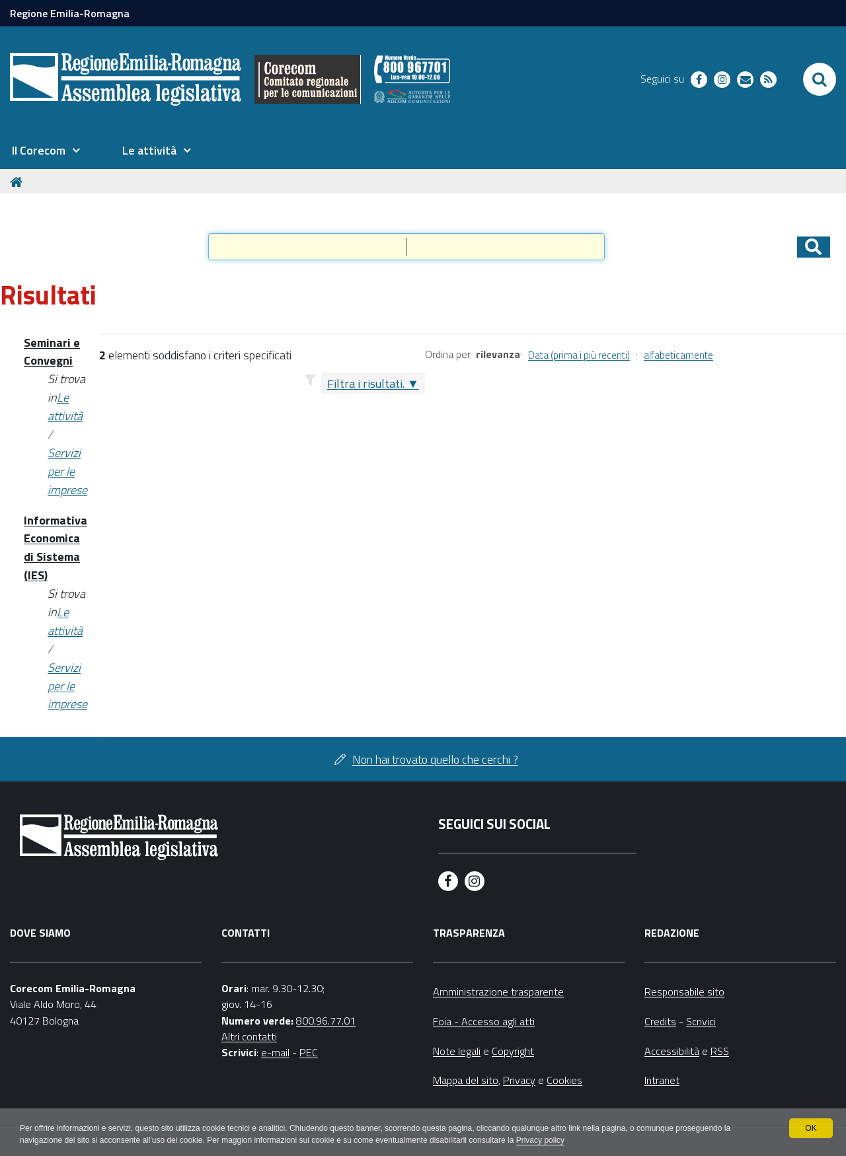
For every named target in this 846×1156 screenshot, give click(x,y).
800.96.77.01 (326, 1021)
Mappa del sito (465, 1080)
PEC (308, 1052)
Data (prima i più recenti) (579, 355)
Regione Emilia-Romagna (70, 13)
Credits (660, 1021)
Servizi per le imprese (67, 471)
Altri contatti (249, 1036)
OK (810, 1128)
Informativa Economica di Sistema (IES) (55, 548)
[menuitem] (45, 151)
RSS (720, 1051)
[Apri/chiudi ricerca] (819, 79)
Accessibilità (671, 1051)
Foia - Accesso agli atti (484, 1021)
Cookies (564, 1080)
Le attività (65, 406)
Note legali (457, 1051)
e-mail (275, 1052)
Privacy (519, 1080)
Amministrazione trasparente (498, 991)
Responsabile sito (684, 991)
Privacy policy (540, 1140)
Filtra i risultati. (365, 383)
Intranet (661, 1080)
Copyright (513, 1051)
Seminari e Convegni (52, 352)
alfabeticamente (678, 355)
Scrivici (701, 1021)
